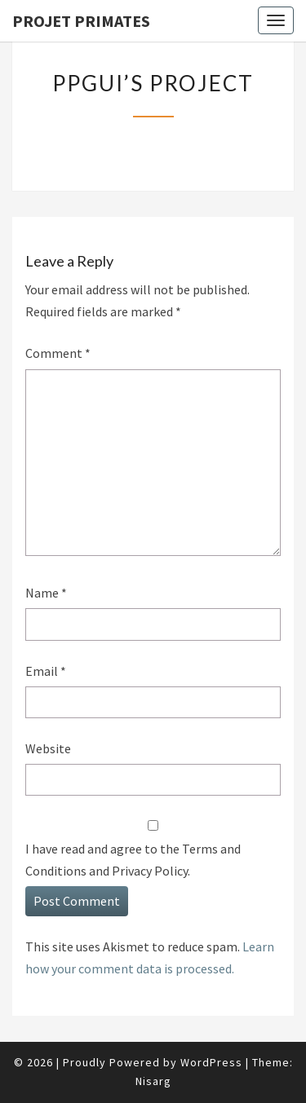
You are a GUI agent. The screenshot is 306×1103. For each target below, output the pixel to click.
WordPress (211, 1062)
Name (46, 593)
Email (45, 671)
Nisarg (153, 1081)
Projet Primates (81, 21)
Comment (58, 353)
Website (48, 748)
